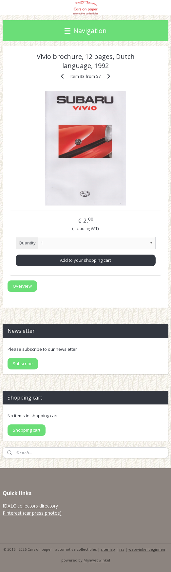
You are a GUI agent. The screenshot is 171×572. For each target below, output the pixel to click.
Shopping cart (26, 430)
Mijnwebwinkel (97, 560)
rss (121, 549)
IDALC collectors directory (30, 506)
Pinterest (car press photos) (32, 513)
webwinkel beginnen (146, 549)
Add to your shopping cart (85, 260)
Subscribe (23, 363)
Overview (22, 286)
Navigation (85, 30)
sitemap (108, 549)
